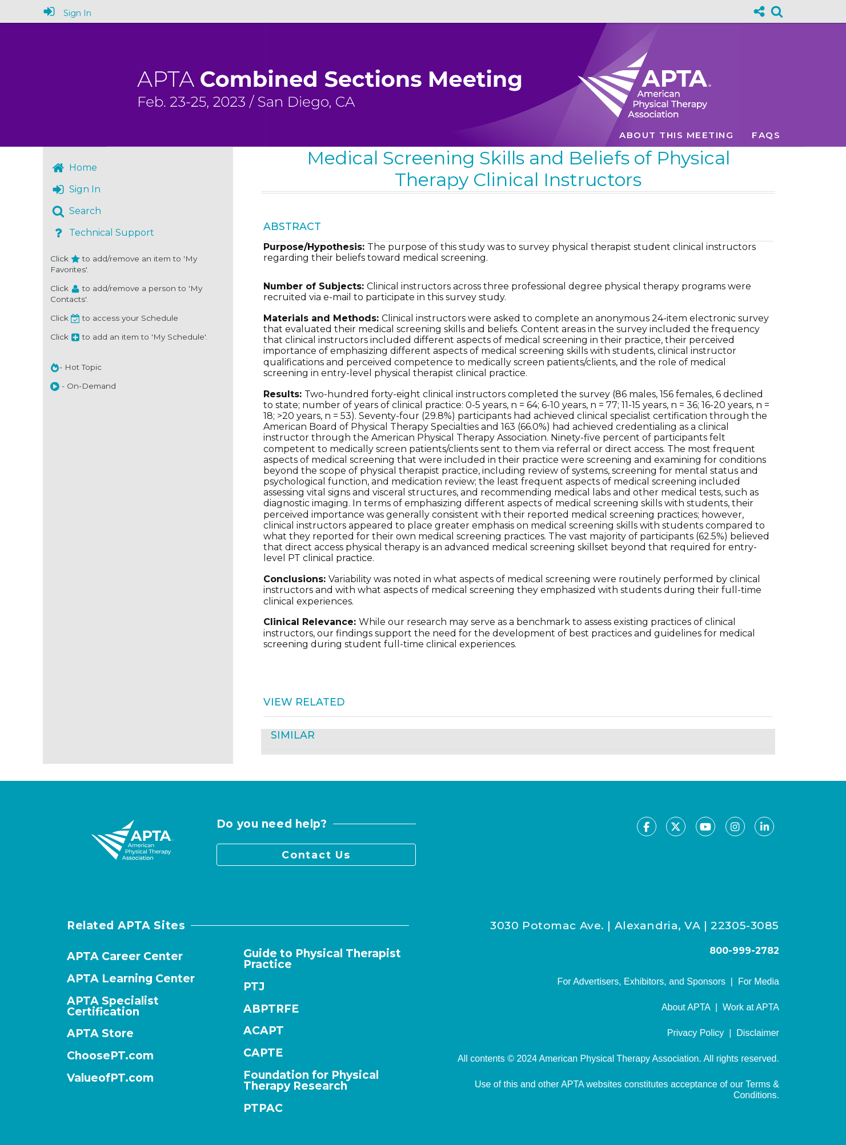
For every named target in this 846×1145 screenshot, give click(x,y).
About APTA (685, 1007)
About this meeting (676, 135)
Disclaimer (757, 1033)
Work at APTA (751, 1007)
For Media (758, 981)
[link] (777, 11)
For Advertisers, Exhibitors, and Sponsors (641, 981)
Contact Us (316, 855)
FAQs (766, 135)
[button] (54, 386)
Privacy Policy (695, 1033)
